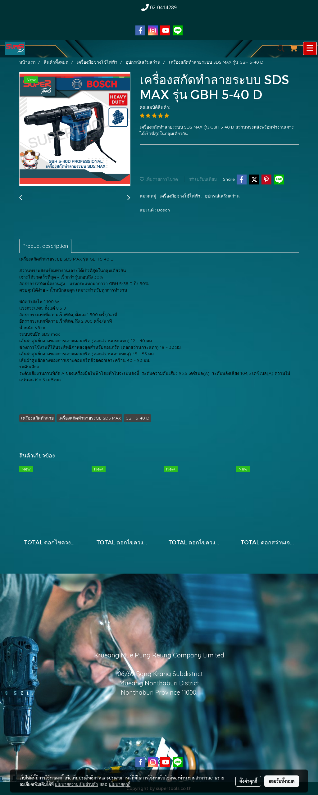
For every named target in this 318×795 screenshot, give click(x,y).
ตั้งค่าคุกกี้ (248, 781)
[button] (279, 48)
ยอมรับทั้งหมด (282, 781)
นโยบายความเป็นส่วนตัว (76, 784)
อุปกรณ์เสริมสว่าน (222, 196)
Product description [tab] (45, 246)
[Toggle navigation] (310, 48)
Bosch (163, 210)
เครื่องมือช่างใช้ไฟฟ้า (181, 196)
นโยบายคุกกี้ (119, 784)
